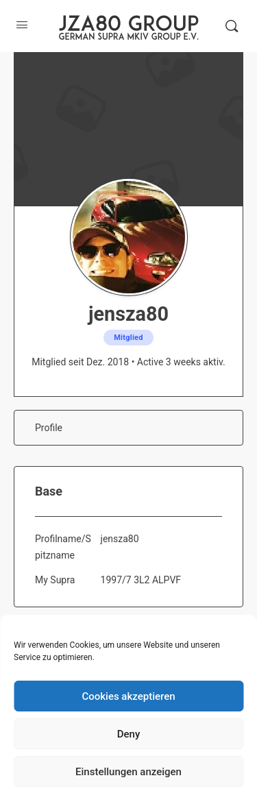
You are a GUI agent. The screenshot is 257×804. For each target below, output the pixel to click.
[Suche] (231, 26)
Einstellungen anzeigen (128, 772)
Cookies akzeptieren (128, 696)
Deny (128, 734)
